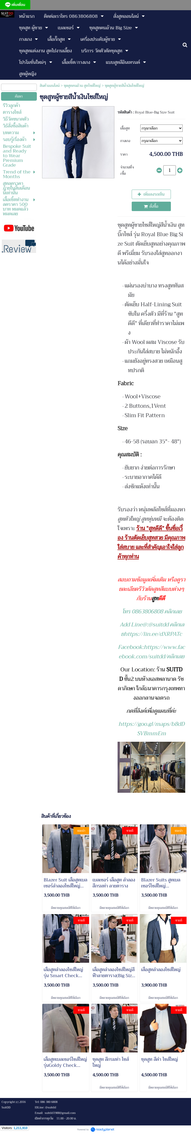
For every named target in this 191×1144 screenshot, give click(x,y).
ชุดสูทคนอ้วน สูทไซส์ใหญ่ (82, 85)
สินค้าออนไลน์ (50, 85)
